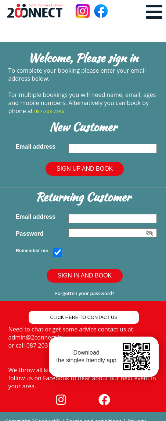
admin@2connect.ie (35, 337)
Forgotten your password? (84, 293)
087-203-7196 (49, 111)
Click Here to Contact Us (84, 317)
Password (31, 234)
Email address (37, 147)
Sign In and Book (85, 275)
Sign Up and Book (85, 169)
